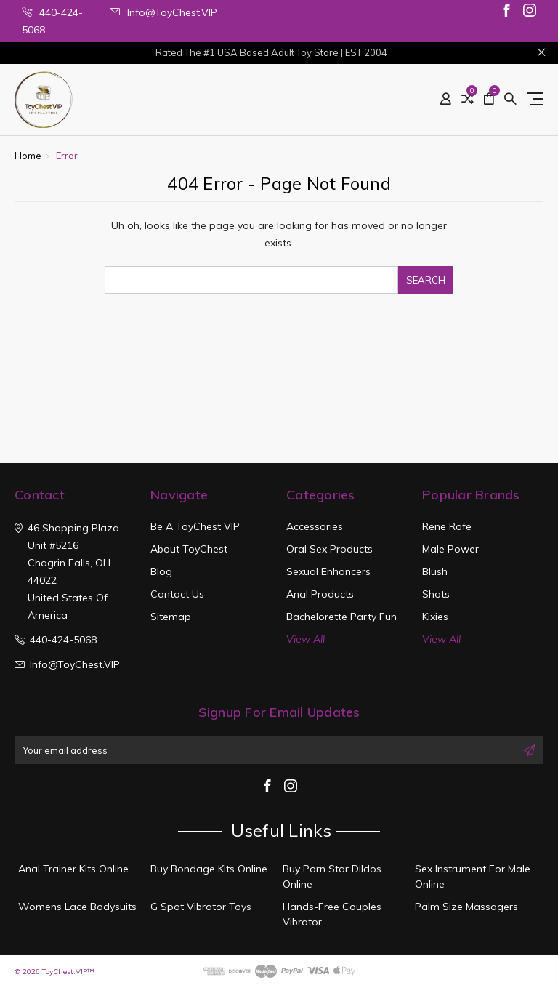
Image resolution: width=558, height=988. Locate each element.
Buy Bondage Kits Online (208, 868)
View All (305, 639)
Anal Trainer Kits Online (73, 868)
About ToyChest (188, 548)
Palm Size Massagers (466, 906)
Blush (435, 571)
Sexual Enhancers (328, 571)
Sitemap (170, 616)
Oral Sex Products (329, 548)
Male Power (450, 548)
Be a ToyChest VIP (195, 526)
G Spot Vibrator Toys (200, 906)
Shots (436, 594)
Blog (161, 571)
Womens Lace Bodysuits (77, 906)
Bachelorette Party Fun (341, 616)
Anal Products (320, 594)
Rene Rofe (447, 526)
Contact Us (177, 594)
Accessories (314, 526)
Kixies (435, 616)
